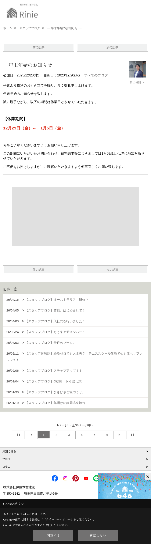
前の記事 (38, 47)
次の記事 (112, 47)
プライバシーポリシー (57, 519)
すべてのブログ (96, 75)
